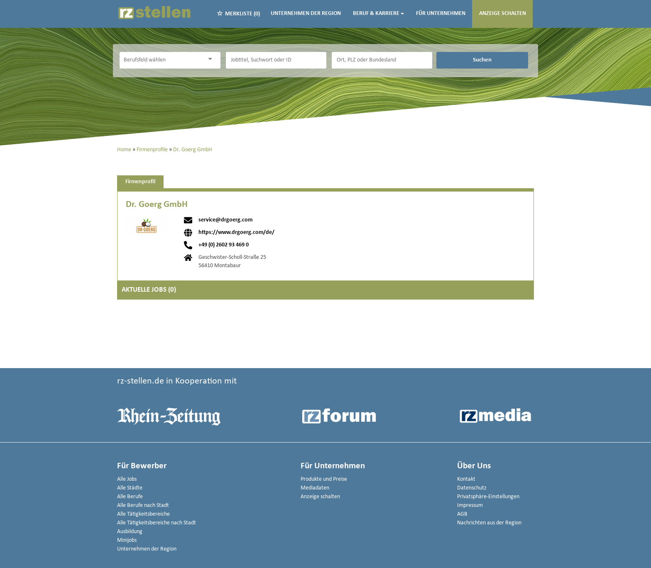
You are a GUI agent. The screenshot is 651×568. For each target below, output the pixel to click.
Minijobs (127, 540)
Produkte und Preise (324, 479)
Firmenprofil (140, 182)
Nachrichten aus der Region (489, 523)
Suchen (482, 60)
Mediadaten (315, 488)
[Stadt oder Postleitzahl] (382, 60)
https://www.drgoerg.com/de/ (236, 233)
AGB (462, 514)
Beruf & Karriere (378, 13)
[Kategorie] (161, 60)
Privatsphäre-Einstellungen (488, 497)
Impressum (470, 505)
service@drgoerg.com (225, 220)
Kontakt (466, 479)
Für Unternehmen (440, 13)
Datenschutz (472, 488)
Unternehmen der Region (306, 13)
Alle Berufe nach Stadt (143, 505)
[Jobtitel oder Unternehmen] (276, 60)
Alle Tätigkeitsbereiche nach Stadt (156, 523)
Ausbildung (129, 532)
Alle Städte (129, 488)
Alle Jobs (127, 479)
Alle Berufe (130, 497)
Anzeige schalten (502, 13)
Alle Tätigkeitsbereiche (143, 514)
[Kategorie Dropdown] (212, 59)
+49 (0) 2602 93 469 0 (223, 245)
